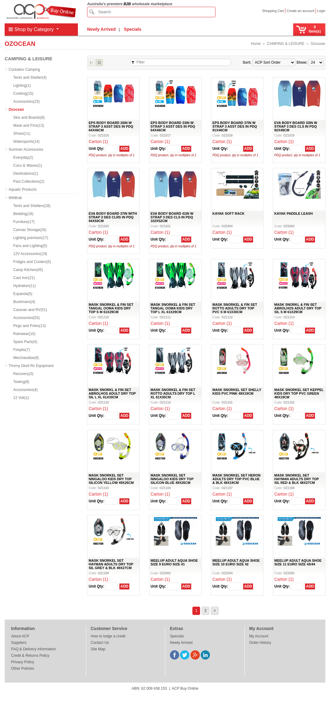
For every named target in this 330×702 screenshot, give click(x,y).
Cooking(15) (23, 93)
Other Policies (22, 668)
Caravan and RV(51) (30, 310)
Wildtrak (15, 198)
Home (256, 44)
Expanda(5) (22, 294)
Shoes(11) (21, 133)
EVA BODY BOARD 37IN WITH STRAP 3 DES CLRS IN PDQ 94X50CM (113, 217)
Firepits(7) (21, 350)
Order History (260, 642)
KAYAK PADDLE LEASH (293, 213)
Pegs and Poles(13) (29, 326)
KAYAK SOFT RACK (228, 213)
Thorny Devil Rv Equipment (31, 366)
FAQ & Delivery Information (33, 649)
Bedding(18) (23, 214)
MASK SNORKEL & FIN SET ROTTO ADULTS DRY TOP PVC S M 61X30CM (234, 308)
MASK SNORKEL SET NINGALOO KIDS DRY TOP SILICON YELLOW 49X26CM (111, 479)
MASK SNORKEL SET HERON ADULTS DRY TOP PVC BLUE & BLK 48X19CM (236, 479)
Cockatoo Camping (24, 69)
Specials (132, 29)
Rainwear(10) (24, 334)
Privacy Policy (22, 662)
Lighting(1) (22, 85)
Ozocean (318, 44)
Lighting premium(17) (30, 238)
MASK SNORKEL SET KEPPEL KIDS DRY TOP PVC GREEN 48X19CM (299, 393)
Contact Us (100, 642)
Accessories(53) (26, 318)
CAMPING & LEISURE (285, 44)
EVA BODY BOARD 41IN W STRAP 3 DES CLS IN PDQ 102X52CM (172, 217)
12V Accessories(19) (30, 254)
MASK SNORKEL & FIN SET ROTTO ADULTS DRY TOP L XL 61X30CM (173, 393)
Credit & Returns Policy (30, 655)
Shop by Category (32, 29)
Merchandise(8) (26, 358)
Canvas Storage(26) (29, 230)
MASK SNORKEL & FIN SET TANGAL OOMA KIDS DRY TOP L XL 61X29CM (173, 308)
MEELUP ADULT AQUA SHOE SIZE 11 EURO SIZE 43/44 (298, 562)
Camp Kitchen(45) (28, 270)
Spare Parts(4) (25, 342)
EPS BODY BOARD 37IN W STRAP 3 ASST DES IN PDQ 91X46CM (234, 126)
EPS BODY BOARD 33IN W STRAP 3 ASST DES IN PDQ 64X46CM (173, 126)
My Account (258, 636)
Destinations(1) (25, 173)
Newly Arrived (101, 29)
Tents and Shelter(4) (29, 77)
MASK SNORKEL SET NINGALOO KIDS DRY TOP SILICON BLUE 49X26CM (172, 479)
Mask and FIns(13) (28, 125)
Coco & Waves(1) (27, 165)
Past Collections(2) (28, 181)
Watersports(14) (26, 141)
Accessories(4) (25, 390)
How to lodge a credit (108, 636)
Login (321, 11)
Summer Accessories (26, 149)
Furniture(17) (23, 222)
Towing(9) (21, 382)
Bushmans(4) (24, 302)
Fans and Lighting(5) (30, 246)
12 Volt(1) (21, 398)
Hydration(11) (24, 286)
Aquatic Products (23, 189)
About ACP (20, 636)
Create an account (300, 11)
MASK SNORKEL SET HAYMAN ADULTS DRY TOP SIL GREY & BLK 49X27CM (111, 564)
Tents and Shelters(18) (31, 206)
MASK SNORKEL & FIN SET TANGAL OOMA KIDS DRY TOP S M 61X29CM (111, 308)
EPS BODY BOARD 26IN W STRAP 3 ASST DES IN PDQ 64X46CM (111, 126)
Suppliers (18, 642)
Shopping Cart (273, 11)
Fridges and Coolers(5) (32, 262)
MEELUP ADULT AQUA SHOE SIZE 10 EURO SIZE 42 (236, 562)
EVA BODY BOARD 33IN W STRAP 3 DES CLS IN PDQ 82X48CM (295, 126)
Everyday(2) (23, 157)
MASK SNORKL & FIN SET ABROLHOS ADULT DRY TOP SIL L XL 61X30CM (112, 393)
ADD (124, 148)
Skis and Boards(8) (29, 117)
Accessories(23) (26, 101)
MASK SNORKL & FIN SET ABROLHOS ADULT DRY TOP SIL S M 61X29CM (297, 308)
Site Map (98, 649)
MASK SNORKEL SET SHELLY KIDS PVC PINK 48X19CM (236, 391)
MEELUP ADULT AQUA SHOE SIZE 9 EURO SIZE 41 (174, 562)
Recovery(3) (23, 374)
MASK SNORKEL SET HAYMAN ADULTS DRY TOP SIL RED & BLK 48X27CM (296, 479)
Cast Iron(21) (24, 278)
